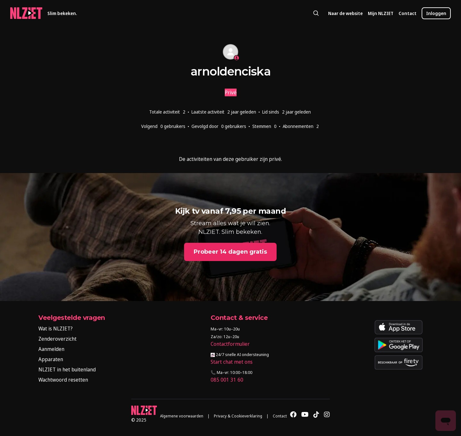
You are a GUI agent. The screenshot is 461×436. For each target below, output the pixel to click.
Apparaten (50, 359)
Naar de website (345, 13)
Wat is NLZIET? (55, 328)
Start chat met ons (232, 361)
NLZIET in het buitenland (67, 369)
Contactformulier (230, 343)
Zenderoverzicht (57, 338)
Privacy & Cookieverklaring (238, 416)
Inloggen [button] (436, 13)
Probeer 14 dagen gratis (230, 251)
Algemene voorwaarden (181, 416)
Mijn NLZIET (380, 13)
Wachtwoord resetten (63, 379)
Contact (408, 13)
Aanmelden (51, 349)
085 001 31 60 (227, 379)
